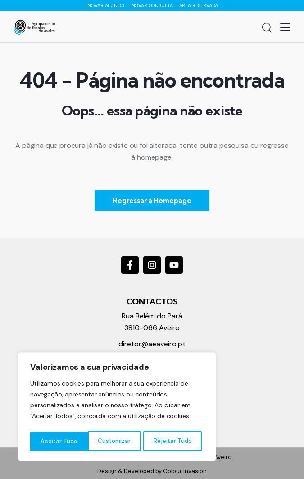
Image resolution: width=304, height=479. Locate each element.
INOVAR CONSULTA (152, 5)
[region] (117, 408)
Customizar (56, 442)
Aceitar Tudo (175, 442)
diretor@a (135, 344)
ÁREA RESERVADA (198, 5)
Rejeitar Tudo (115, 442)
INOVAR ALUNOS (105, 5)
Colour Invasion (185, 471)
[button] (285, 26)
